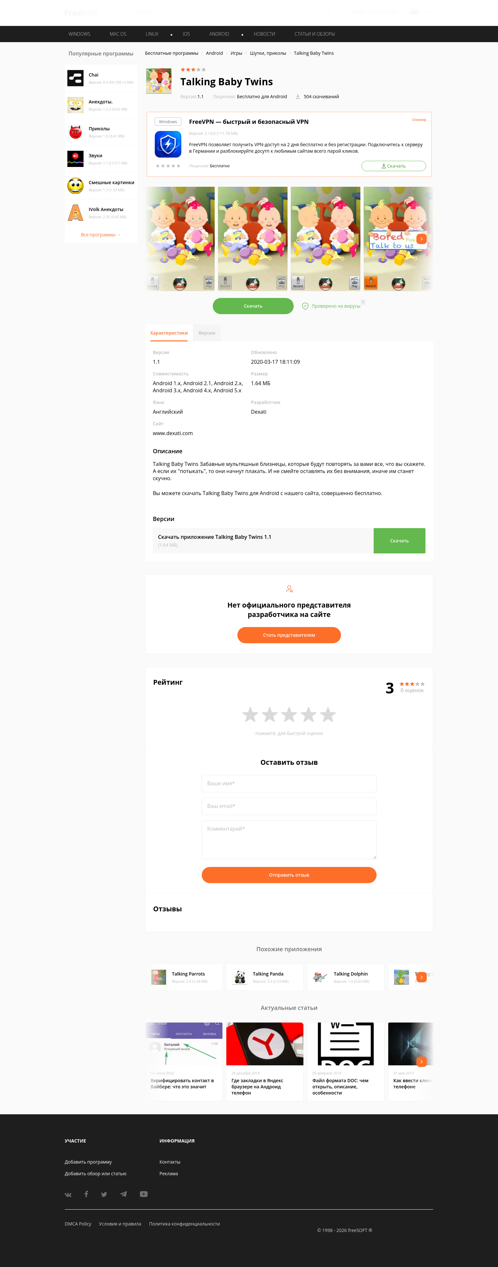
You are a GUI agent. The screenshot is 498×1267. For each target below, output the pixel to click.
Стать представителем (289, 635)
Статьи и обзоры (315, 34)
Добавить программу (88, 1162)
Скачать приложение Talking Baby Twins (215, 536)
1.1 (192, 96)
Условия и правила (120, 1224)
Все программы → (101, 234)
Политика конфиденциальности (184, 1224)
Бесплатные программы (171, 53)
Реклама (169, 1173)
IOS (186, 34)
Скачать (253, 306)
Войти (359, 12)
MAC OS (118, 34)
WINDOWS (79, 34)
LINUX (152, 34)
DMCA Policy (78, 1224)
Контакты (170, 1162)
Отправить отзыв (289, 875)
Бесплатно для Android (262, 96)
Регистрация (384, 12)
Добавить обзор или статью (96, 1173)
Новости (264, 34)
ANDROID (219, 34)
